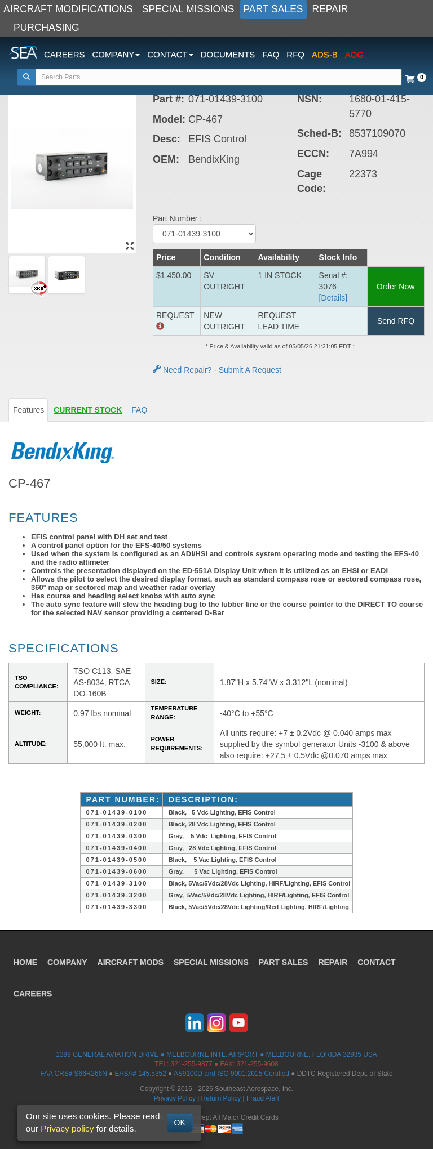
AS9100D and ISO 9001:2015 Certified (231, 1074)
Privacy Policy (175, 1098)
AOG (354, 54)
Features (28, 409)
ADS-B (325, 54)
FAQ (270, 54)
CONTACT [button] (170, 54)
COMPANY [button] (116, 54)
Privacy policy (67, 1128)
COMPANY (67, 962)
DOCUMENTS (228, 54)
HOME (25, 962)
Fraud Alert (262, 1098)
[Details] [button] (333, 297)
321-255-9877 (192, 1064)
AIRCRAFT (131, 962)
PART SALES (273, 9)
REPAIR (330, 9)
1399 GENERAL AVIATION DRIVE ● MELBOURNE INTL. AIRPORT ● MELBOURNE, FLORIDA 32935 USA (216, 1054)
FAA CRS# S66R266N (73, 1074)
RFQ (295, 54)
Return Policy (221, 1098)
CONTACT (376, 962)
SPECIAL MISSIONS (188, 9)
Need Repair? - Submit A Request (217, 369)
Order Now (396, 286)
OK (179, 1122)
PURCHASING (46, 27)
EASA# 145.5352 (140, 1074)
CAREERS (64, 54)
